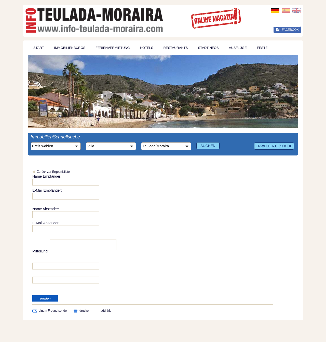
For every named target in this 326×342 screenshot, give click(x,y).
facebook (287, 30)
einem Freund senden (54, 312)
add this (106, 312)
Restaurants (176, 48)
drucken (84, 312)
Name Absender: (45, 209)
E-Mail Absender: (46, 223)
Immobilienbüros (69, 48)
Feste (262, 48)
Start (38, 48)
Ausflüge (238, 48)
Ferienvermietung (113, 48)
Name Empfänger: (46, 176)
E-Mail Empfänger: (47, 190)
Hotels (146, 48)
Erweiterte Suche (274, 146)
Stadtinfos (208, 48)
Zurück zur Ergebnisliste (53, 172)
